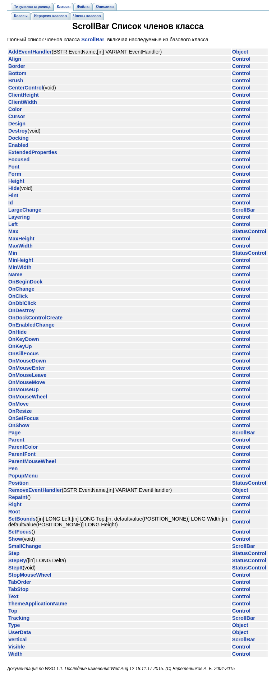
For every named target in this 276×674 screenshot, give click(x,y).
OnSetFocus (23, 418)
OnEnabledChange (31, 325)
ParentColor (23, 447)
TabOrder (19, 582)
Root (14, 511)
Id (10, 203)
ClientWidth (22, 102)
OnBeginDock (25, 282)
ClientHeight (23, 95)
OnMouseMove (26, 382)
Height (16, 181)
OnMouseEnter (26, 368)
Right (15, 504)
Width (15, 654)
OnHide (17, 332)
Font (13, 167)
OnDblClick (22, 303)
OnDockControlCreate (35, 317)
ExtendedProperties (32, 152)
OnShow (18, 425)
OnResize (20, 411)
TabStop (18, 589)
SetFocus (20, 532)
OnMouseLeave (27, 375)
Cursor (16, 116)
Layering (19, 217)
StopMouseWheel (29, 575)
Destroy (18, 131)
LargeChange (24, 210)
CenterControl (25, 88)
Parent (16, 440)
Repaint (17, 497)
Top (12, 611)
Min (12, 253)
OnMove (18, 404)
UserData (19, 632)
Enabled (18, 145)
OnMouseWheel (27, 397)
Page (14, 432)
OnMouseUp (23, 389)
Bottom (17, 73)
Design (17, 123)
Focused (18, 159)
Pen (13, 468)
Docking (18, 138)
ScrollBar (92, 39)
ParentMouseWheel (32, 461)
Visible (16, 647)
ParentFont (22, 454)
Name (15, 274)
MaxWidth (20, 246)
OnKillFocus (23, 353)
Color (15, 109)
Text (13, 596)
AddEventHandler (30, 52)
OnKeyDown (23, 339)
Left (13, 224)
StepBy (17, 560)
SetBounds (22, 519)
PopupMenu (23, 476)
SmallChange (24, 546)
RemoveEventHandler (35, 490)
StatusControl (249, 231)
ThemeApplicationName (37, 603)
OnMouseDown (27, 361)
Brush (15, 80)
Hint (13, 195)
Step (13, 553)
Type (14, 625)
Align (14, 59)
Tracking (18, 618)
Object (240, 52)
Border (16, 66)
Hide (13, 188)
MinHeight (20, 260)
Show (15, 539)
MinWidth (20, 267)
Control (241, 59)
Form (14, 174)
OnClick (18, 296)
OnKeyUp (20, 346)
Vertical (17, 639)
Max (13, 231)
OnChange (21, 289)
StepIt (15, 568)
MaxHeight (21, 238)
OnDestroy (21, 310)
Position (18, 483)
